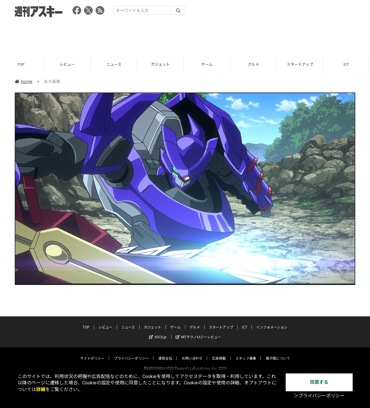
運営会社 (165, 352)
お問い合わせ (192, 352)
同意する (319, 382)
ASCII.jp (158, 331)
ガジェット (162, 64)
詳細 (40, 389)
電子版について (278, 352)
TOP (23, 64)
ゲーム (209, 64)
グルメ (255, 64)
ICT (244, 321)
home (23, 81)
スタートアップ (302, 64)
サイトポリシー (92, 352)
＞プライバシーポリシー (319, 395)
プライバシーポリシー (131, 352)
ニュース (116, 64)
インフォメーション (271, 321)
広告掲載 (219, 352)
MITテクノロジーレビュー (198, 331)
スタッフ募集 (245, 352)
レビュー (69, 64)
